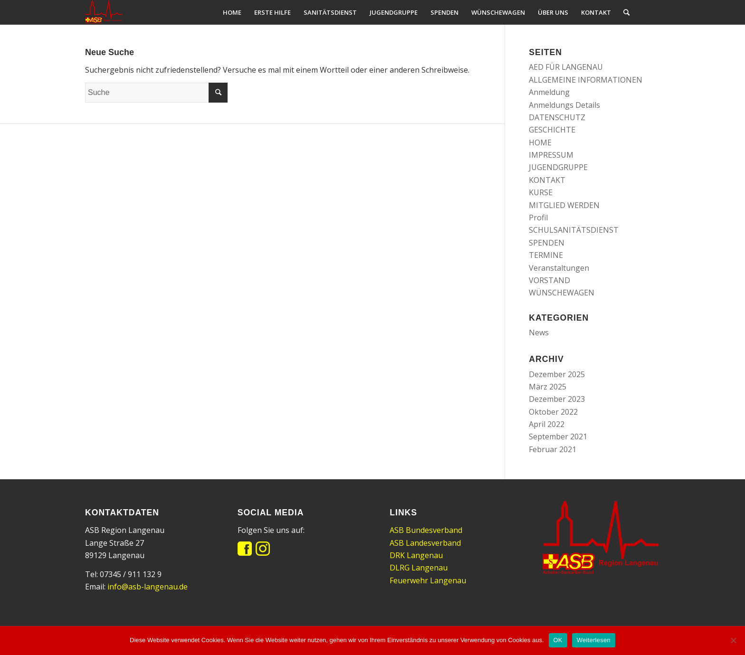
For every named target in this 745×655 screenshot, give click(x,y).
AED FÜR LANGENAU (566, 67)
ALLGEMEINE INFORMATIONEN (585, 80)
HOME (540, 142)
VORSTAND (549, 280)
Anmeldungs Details (564, 105)
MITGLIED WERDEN (564, 205)
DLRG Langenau (419, 567)
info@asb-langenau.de (147, 586)
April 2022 (546, 424)
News (539, 332)
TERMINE (546, 255)
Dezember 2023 (557, 399)
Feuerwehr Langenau (428, 580)
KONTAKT (547, 180)
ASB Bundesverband (426, 530)
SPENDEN (546, 242)
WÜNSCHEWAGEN (561, 292)
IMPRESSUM (551, 155)
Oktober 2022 (553, 412)
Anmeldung (549, 92)
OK (558, 640)
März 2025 (547, 386)
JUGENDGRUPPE (558, 167)
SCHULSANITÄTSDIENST (574, 230)
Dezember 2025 (557, 374)
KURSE (541, 192)
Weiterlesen (594, 640)
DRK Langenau (416, 555)
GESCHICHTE (552, 129)
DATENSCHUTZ (557, 117)
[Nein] (733, 640)
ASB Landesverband (425, 543)
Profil (538, 217)
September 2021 (558, 436)
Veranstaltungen (559, 268)
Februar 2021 (552, 449)
